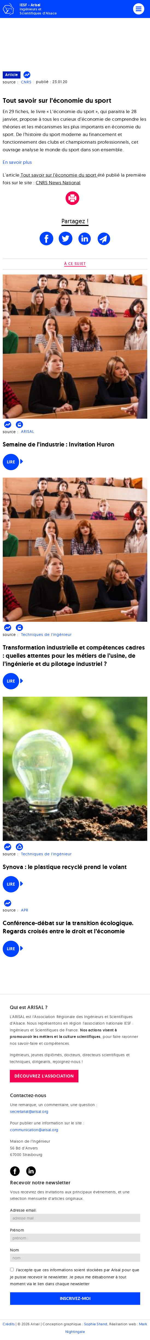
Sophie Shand (95, 1324)
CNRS (26, 82)
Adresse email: (23, 1210)
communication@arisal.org (34, 1129)
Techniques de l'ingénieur (46, 634)
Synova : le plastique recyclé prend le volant (65, 867)
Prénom (17, 1230)
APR (24, 910)
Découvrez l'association (43, 1076)
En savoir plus (17, 162)
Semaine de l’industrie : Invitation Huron (58, 444)
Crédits (9, 1324)
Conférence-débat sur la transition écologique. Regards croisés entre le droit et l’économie (68, 927)
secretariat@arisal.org (29, 1111)
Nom (14, 1250)
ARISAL (27, 431)
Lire (11, 462)
